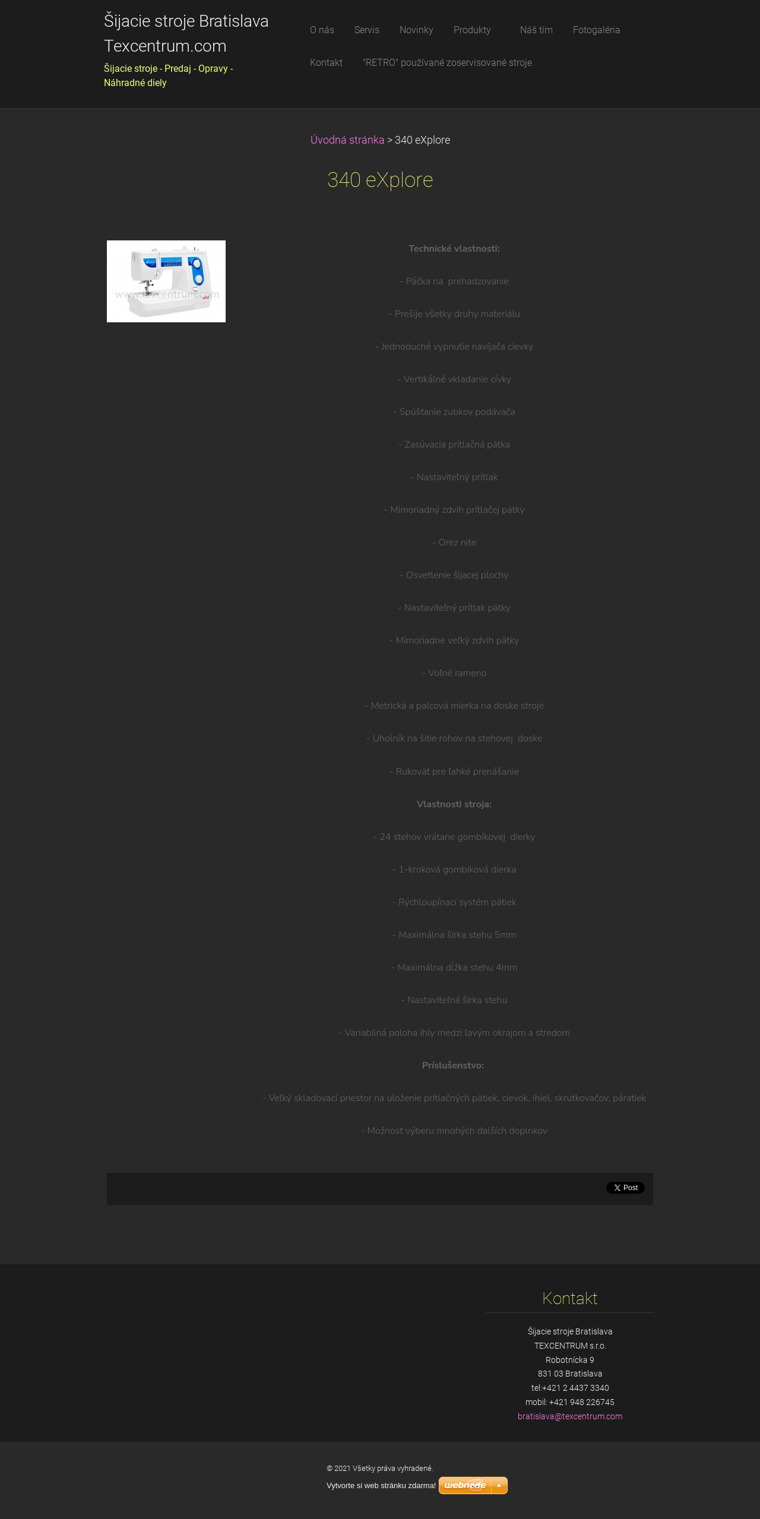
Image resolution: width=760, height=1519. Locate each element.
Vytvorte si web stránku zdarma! (381, 1485)
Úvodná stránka (348, 140)
